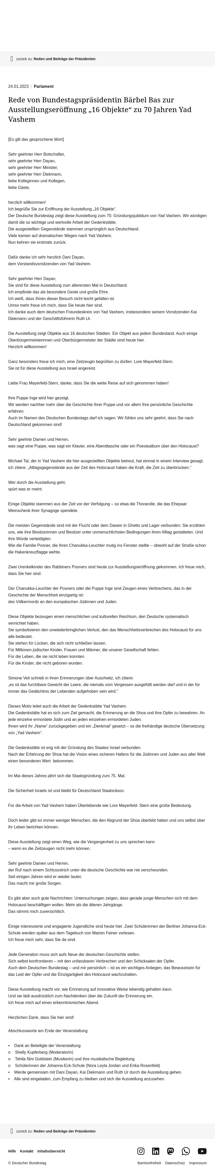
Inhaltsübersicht (51, 1151)
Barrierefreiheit (149, 1163)
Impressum (198, 1163)
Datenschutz (175, 1163)
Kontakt (26, 1151)
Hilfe (12, 1151)
